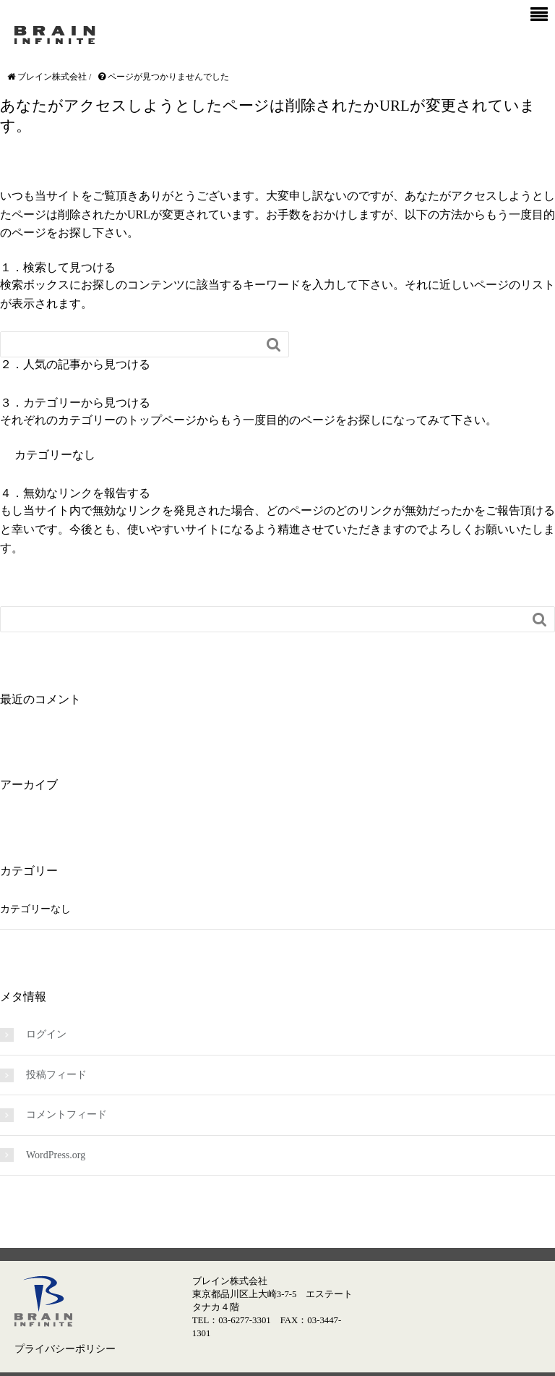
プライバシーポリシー (65, 1348)
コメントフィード (66, 1114)
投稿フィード (56, 1074)
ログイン (46, 1034)
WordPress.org (55, 1155)
